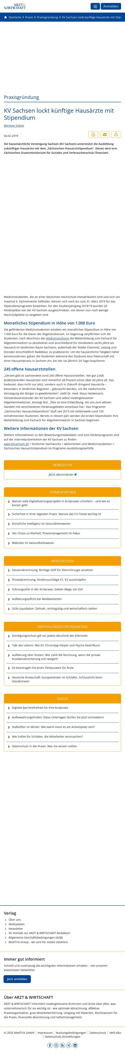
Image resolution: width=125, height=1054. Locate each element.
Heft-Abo (115, 1033)
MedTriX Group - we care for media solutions (38, 942)
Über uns (15, 919)
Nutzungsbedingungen (71, 1033)
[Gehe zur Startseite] (12, 17)
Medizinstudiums (57, 338)
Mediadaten (17, 924)
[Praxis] (29, 17)
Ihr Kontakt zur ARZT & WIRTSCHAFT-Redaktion (39, 933)
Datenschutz (98, 1033)
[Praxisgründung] (47, 17)
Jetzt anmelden (17, 979)
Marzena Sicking (14, 125)
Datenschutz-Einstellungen (62, 1036)
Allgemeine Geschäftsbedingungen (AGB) (36, 937)
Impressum (45, 1033)
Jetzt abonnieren (61, 474)
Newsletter (16, 929)
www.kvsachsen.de (16, 444)
